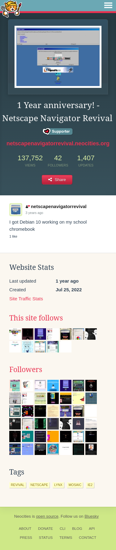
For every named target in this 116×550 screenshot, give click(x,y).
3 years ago (34, 213)
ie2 (90, 485)
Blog (77, 528)
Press (26, 537)
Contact (87, 537)
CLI (62, 528)
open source (47, 516)
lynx (58, 485)
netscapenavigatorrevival (56, 206)
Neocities (22, 516)
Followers (25, 370)
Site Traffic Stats (26, 298)
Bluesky (91, 516)
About (25, 528)
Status (46, 537)
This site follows (36, 318)
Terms (65, 537)
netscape (39, 485)
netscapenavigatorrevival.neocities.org (58, 143)
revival (17, 485)
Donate (45, 528)
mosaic (75, 485)
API (92, 528)
